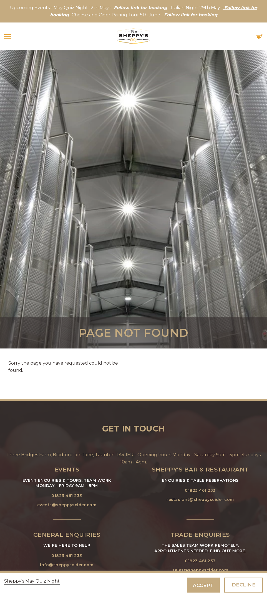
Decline (244, 585)
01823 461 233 (66, 495)
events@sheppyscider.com (67, 504)
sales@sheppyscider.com (200, 570)
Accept (203, 585)
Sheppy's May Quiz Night (32, 581)
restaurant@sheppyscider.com (200, 499)
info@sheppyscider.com (67, 564)
